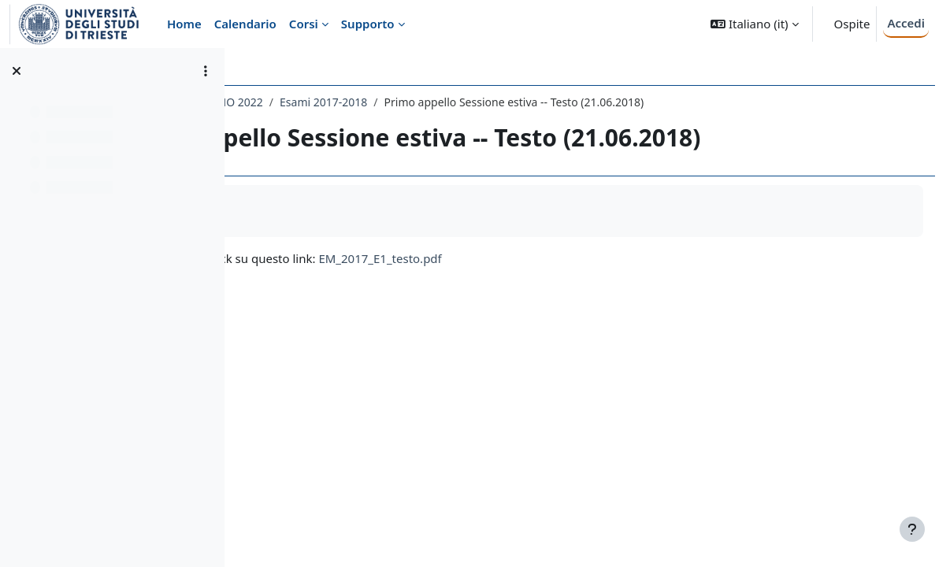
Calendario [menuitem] (245, 24)
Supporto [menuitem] (368, 24)
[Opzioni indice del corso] (205, 70)
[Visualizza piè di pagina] (912, 529)
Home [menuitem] (184, 24)
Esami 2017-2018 (507, 101)
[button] (754, 24)
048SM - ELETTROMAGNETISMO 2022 (351, 101)
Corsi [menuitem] (303, 24)
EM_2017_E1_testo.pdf (564, 258)
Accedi (906, 23)
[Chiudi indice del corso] (16, 70)
